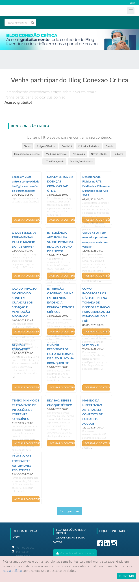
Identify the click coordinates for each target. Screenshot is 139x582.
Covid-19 (67, 146)
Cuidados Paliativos (88, 146)
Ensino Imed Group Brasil (19, 11)
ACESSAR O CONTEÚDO (27, 219)
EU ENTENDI (126, 576)
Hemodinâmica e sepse (27, 153)
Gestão (110, 146)
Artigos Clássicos (46, 146)
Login (132, 2)
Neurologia (79, 153)
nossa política (12, 570)
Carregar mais (69, 511)
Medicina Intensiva (56, 153)
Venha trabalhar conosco (75, 553)
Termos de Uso (25, 547)
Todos (27, 146)
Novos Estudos (99, 153)
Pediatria (118, 153)
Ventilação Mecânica (81, 161)
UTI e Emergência (54, 161)
